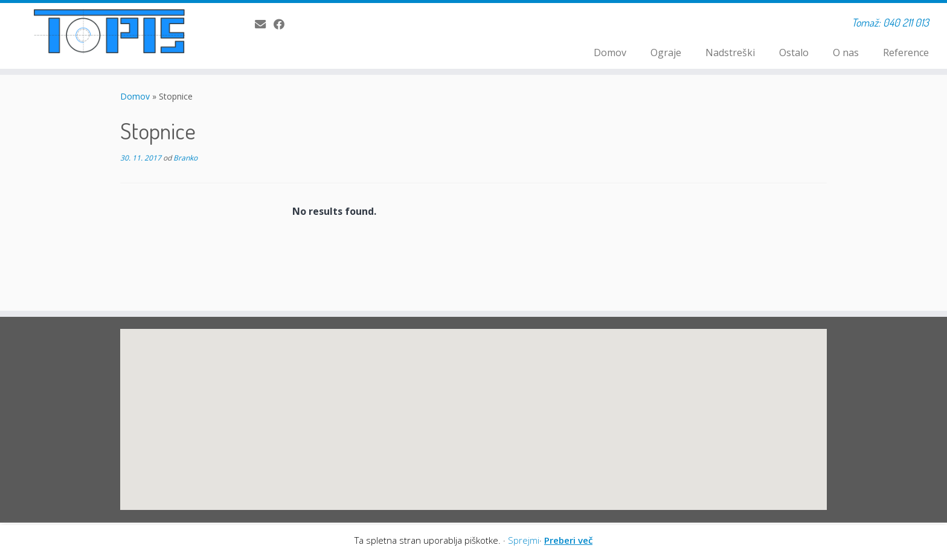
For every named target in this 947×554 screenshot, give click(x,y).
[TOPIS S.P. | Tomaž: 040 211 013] (109, 31)
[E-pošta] (264, 24)
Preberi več (568, 540)
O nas (846, 52)
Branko (185, 158)
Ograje (665, 52)
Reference (906, 52)
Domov (610, 52)
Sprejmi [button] (523, 540)
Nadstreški (730, 52)
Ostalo (794, 52)
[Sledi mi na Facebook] (283, 24)
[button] (394, 415)
